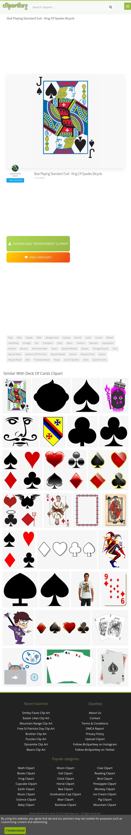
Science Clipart (26, 799)
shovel (77, 337)
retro (69, 343)
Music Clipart (26, 794)
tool (115, 348)
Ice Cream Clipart (104, 794)
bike (19, 337)
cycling (66, 337)
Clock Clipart (65, 779)
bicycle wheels (69, 348)
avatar (102, 354)
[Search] (110, 7)
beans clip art (36, 750)
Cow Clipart (105, 768)
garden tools (99, 359)
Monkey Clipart (105, 789)
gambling (13, 343)
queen (84, 348)
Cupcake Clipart (26, 784)
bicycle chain (87, 354)
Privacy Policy (95, 734)
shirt (85, 359)
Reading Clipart (104, 773)
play (10, 337)
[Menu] (127, 6)
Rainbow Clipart (65, 805)
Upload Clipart (95, 739)
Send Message (15, 180)
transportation (42, 359)
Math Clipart (26, 768)
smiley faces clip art (36, 713)
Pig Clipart (105, 799)
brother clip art (35, 734)
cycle (88, 337)
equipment (107, 343)
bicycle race (14, 354)
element (93, 343)
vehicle (12, 348)
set (36, 343)
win (28, 359)
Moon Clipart (65, 768)
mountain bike (39, 348)
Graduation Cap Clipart (65, 794)
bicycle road (14, 359)
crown (98, 337)
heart (54, 348)
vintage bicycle (100, 348)
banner (24, 348)
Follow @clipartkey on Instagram (95, 744)
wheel (109, 337)
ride (39, 337)
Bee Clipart (65, 789)
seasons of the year (36, 354)
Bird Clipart (104, 779)
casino (72, 354)
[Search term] (72, 7)
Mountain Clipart (104, 805)
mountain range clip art (36, 723)
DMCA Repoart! (38, 257)
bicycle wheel (58, 354)
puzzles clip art (36, 739)
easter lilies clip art (36, 718)
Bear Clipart (65, 799)
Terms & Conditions (95, 723)
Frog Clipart (26, 779)
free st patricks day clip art (36, 728)
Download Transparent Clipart (38, 243)
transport (48, 343)
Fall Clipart (65, 773)
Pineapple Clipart (104, 784)
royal (57, 359)
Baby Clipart (26, 805)
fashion (81, 343)
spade (29, 337)
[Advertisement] (65, 48)
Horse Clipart (65, 784)
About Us (95, 713)
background (52, 337)
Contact (95, 718)
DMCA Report (95, 728)
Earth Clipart (26, 789)
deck (59, 343)
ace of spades (71, 359)
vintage (27, 343)
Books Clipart (26, 773)
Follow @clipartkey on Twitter (95, 750)
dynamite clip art (36, 744)
